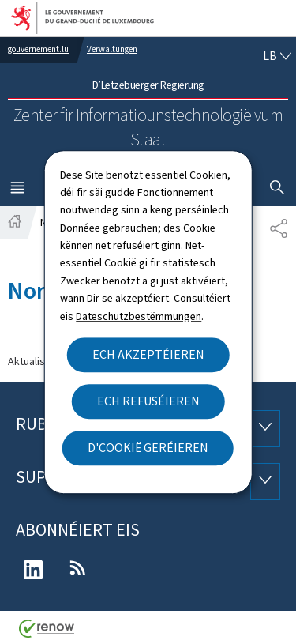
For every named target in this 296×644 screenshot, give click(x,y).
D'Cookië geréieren (148, 447)
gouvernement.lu (38, 49)
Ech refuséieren (148, 401)
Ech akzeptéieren (148, 354)
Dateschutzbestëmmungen (138, 316)
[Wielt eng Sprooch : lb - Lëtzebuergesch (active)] (277, 56)
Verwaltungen (112, 49)
